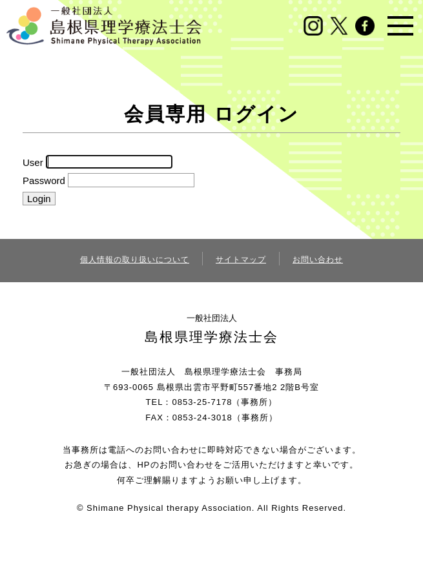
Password (44, 180)
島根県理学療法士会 (211, 336)
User (33, 161)
